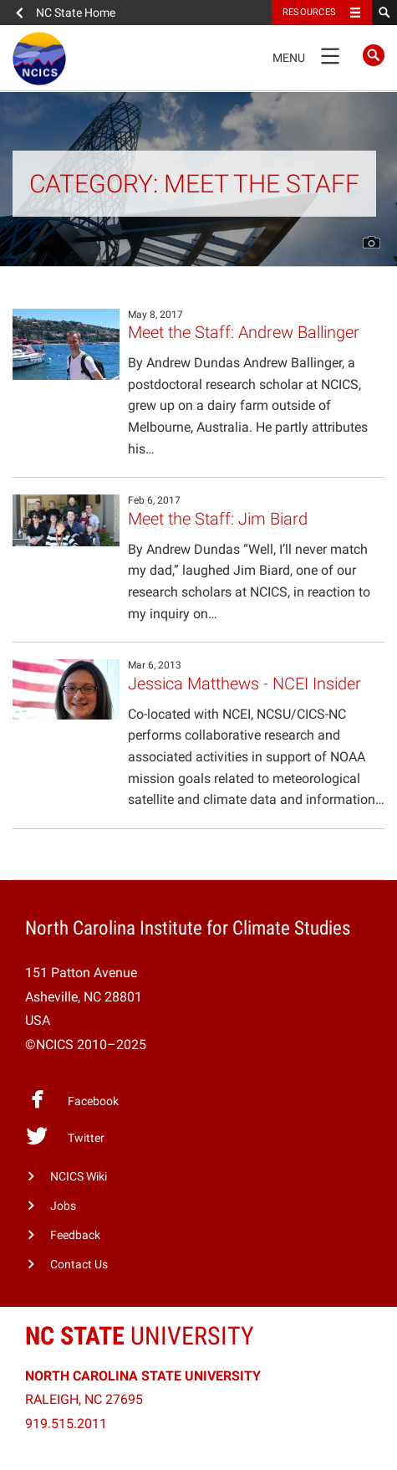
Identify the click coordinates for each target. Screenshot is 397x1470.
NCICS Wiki (78, 1177)
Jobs (63, 1206)
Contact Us (79, 1264)
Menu (311, 55)
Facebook (72, 1099)
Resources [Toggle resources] (309, 12)
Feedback (75, 1235)
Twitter (64, 1136)
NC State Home (75, 12)
